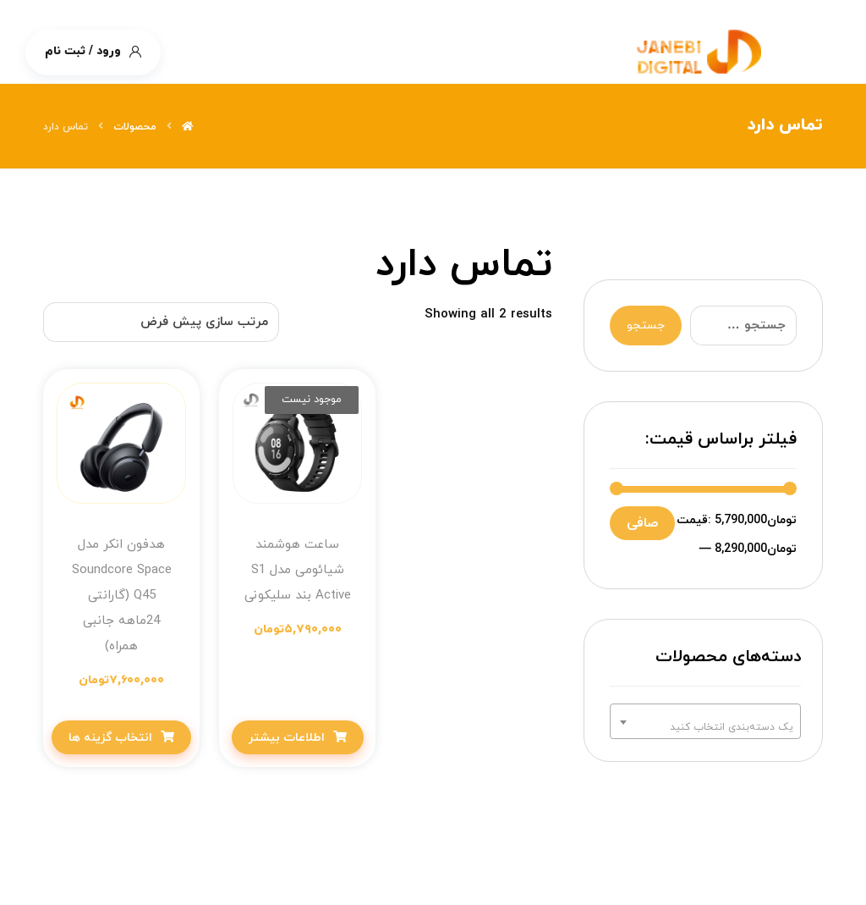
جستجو (646, 325)
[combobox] (705, 721)
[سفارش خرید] (161, 322)
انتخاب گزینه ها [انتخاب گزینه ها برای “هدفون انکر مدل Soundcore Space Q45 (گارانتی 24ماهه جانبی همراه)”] (110, 738)
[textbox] (705, 727)
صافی (642, 523)
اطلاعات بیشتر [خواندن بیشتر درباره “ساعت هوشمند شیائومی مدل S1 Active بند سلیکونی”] (287, 738)
